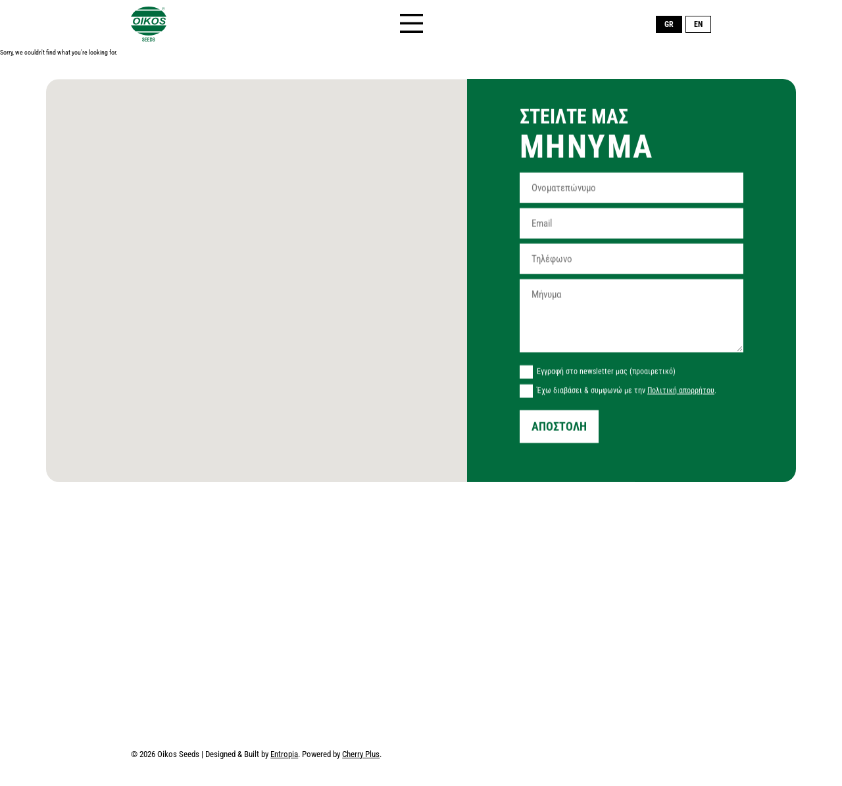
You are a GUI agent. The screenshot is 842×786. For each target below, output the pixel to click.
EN (698, 24)
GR (669, 24)
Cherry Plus (361, 755)
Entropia (284, 755)
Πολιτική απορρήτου (680, 392)
